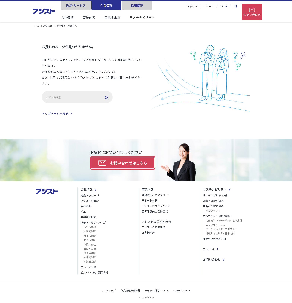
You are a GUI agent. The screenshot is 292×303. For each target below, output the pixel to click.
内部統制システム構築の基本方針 (224, 220)
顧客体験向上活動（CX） (155, 211)
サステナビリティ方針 (216, 195)
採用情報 (137, 5)
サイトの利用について (157, 290)
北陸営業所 (90, 240)
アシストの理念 (90, 201)
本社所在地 (90, 227)
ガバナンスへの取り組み (217, 216)
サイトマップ (108, 290)
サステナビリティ (142, 17)
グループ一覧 (88, 267)
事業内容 (89, 17)
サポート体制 (149, 200)
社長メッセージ (90, 195)
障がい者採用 (213, 210)
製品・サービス (76, 5)
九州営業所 (90, 257)
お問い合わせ (212, 259)
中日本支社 (90, 244)
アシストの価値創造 (153, 227)
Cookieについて (182, 290)
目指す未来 (112, 17)
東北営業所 (90, 235)
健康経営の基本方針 (214, 238)
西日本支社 (90, 248)
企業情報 (106, 5)
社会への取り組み (213, 206)
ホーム (36, 25)
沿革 (83, 211)
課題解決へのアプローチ (156, 195)
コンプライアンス (215, 225)
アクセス (192, 6)
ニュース (209, 6)
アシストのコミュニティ (156, 206)
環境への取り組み (213, 201)
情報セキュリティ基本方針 (220, 233)
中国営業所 (90, 253)
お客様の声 (148, 232)
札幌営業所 (90, 231)
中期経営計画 (88, 217)
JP (221, 6)
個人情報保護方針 (130, 290)
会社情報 (67, 17)
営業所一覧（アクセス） (94, 222)
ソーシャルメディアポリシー (221, 229)
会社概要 (86, 206)
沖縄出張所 (90, 261)
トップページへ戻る (55, 113)
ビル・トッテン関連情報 (94, 272)
